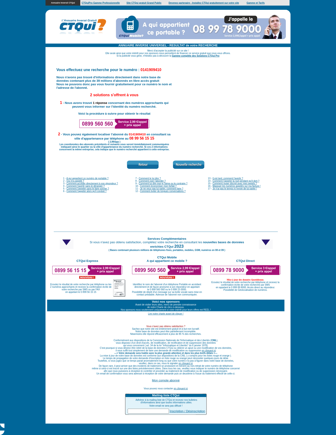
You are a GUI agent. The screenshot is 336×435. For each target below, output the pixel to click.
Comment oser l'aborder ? (152, 181)
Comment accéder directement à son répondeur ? (92, 183)
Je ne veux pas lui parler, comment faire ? (161, 188)
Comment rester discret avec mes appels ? (235, 183)
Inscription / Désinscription (187, 411)
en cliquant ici (209, 350)
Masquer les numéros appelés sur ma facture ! (237, 186)
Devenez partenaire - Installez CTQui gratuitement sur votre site (204, 3)
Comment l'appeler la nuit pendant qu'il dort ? (236, 181)
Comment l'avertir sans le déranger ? (85, 186)
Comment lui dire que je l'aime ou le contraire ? (163, 183)
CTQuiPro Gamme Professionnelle (101, 3)
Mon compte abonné (166, 380)
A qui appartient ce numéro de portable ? (87, 178)
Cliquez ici (196, 429)
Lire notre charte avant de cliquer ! (166, 313)
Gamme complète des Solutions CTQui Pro (196, 56)
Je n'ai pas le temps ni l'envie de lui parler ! (235, 188)
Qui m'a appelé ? (75, 181)
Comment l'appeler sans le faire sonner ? (87, 188)
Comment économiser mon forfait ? (158, 186)
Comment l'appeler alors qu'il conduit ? (86, 191)
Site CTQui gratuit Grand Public (143, 3)
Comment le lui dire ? (150, 178)
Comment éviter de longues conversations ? (163, 191)
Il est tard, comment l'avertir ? (228, 178)
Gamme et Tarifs (256, 3)
